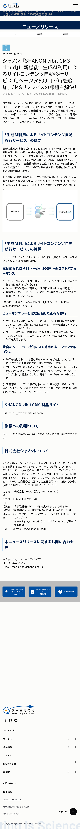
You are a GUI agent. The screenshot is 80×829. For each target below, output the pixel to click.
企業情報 (7, 670)
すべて (14, 34)
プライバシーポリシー (12, 799)
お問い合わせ (10, 783)
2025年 (66, 34)
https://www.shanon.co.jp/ (31, 529)
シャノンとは (9, 632)
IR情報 (6, 736)
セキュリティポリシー (12, 813)
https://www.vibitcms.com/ (26, 413)
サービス (7, 640)
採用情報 (7, 792)
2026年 (40, 34)
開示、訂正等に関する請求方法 (16, 806)
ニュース (7, 694)
